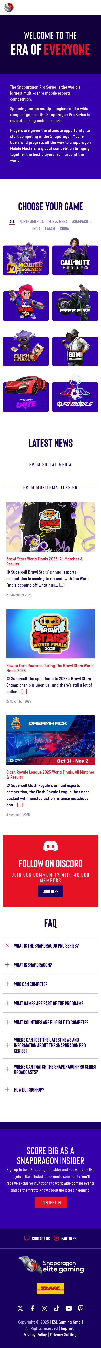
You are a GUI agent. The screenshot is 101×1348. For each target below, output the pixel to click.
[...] (61, 585)
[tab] (50, 946)
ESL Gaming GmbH (67, 1322)
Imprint (67, 1328)
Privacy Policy (35, 1334)
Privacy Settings (64, 1334)
